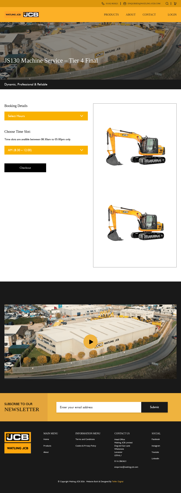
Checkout (25, 168)
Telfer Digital (117, 481)
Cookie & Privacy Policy (85, 445)
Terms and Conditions (85, 438)
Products (111, 14)
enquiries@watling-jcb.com (141, 3)
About (131, 14)
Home (46, 438)
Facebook (156, 438)
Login (172, 14)
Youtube (155, 451)
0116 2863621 (120, 460)
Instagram (156, 445)
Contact (149, 14)
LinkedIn (155, 458)
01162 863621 (106, 3)
